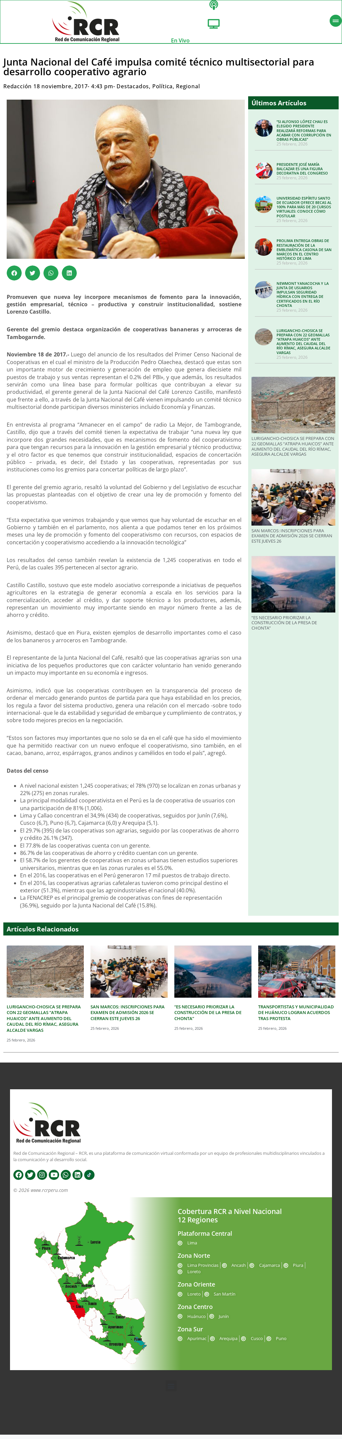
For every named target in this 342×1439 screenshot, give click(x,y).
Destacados (133, 90)
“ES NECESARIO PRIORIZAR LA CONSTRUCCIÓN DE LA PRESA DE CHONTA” (284, 627)
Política (162, 90)
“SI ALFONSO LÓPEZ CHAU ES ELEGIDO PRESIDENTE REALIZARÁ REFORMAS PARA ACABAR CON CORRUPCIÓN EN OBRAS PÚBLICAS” (304, 134)
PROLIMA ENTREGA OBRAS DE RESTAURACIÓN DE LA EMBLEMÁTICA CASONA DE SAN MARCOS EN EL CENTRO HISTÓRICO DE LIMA (304, 253)
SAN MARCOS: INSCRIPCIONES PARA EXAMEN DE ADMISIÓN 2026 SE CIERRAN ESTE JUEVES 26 (291, 540)
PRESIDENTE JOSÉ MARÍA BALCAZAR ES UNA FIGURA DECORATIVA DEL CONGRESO (302, 173)
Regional (188, 90)
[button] (14, 277)
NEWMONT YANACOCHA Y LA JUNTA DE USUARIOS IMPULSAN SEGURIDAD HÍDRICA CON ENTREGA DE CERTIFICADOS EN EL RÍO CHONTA (303, 298)
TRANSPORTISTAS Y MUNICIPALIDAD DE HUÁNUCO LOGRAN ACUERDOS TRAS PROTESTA (296, 1017)
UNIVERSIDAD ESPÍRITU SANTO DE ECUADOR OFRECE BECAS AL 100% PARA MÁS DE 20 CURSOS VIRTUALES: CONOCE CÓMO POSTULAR (304, 211)
